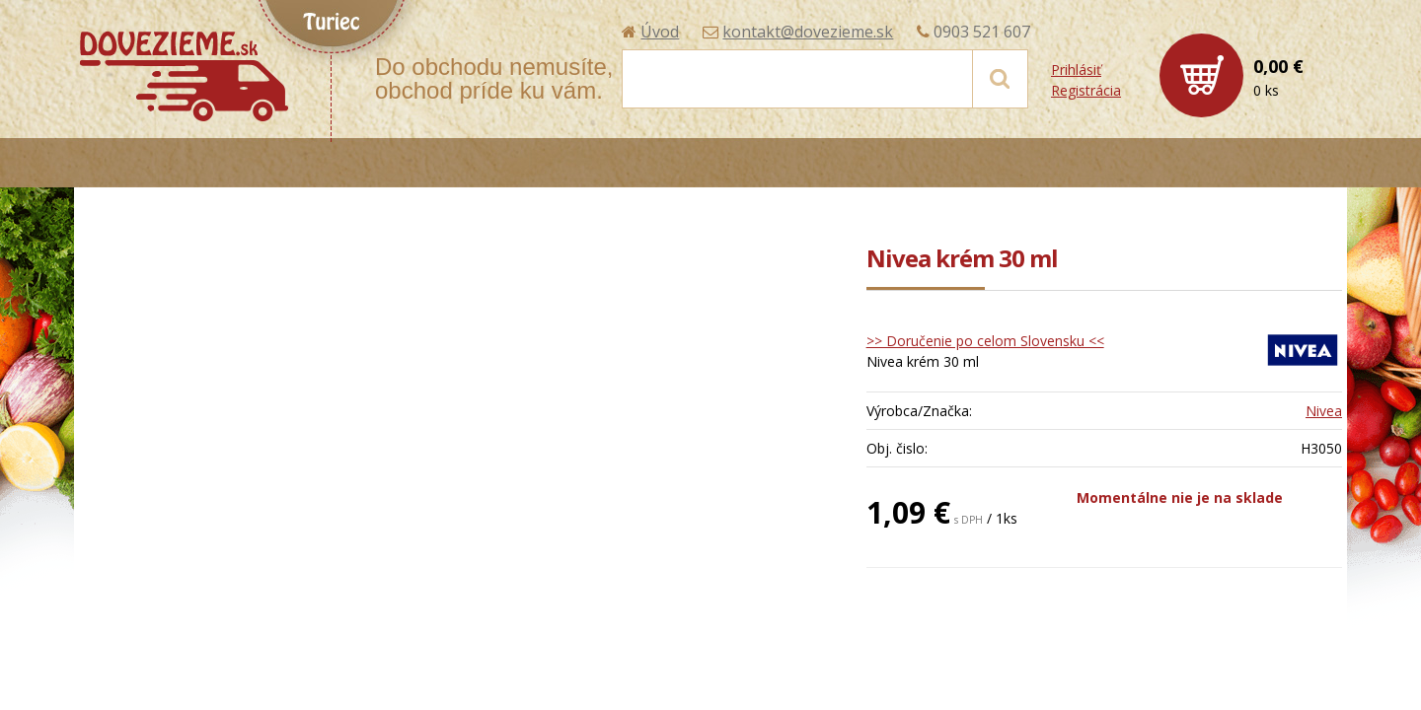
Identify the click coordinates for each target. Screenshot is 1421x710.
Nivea (1324, 410)
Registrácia (1086, 90)
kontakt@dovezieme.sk (807, 31)
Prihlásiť (1076, 69)
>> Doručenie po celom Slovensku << (985, 340)
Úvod (659, 31)
